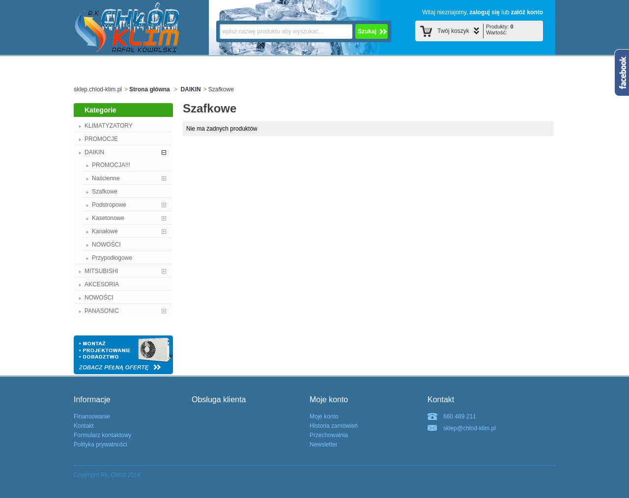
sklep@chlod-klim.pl (469, 428)
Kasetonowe (108, 218)
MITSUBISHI (101, 271)
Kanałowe (105, 231)
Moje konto (324, 416)
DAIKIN (190, 89)
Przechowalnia (329, 435)
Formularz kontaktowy (102, 435)
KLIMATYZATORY (109, 125)
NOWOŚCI (106, 244)
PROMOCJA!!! (111, 165)
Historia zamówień (334, 425)
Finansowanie (92, 416)
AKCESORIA (102, 284)
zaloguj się (485, 12)
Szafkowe (104, 191)
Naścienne (106, 178)
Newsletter (324, 444)
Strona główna (149, 89)
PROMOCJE (101, 139)
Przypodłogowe (112, 257)
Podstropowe (109, 204)
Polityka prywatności (100, 444)
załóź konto (527, 12)
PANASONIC (102, 310)
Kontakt (84, 425)
